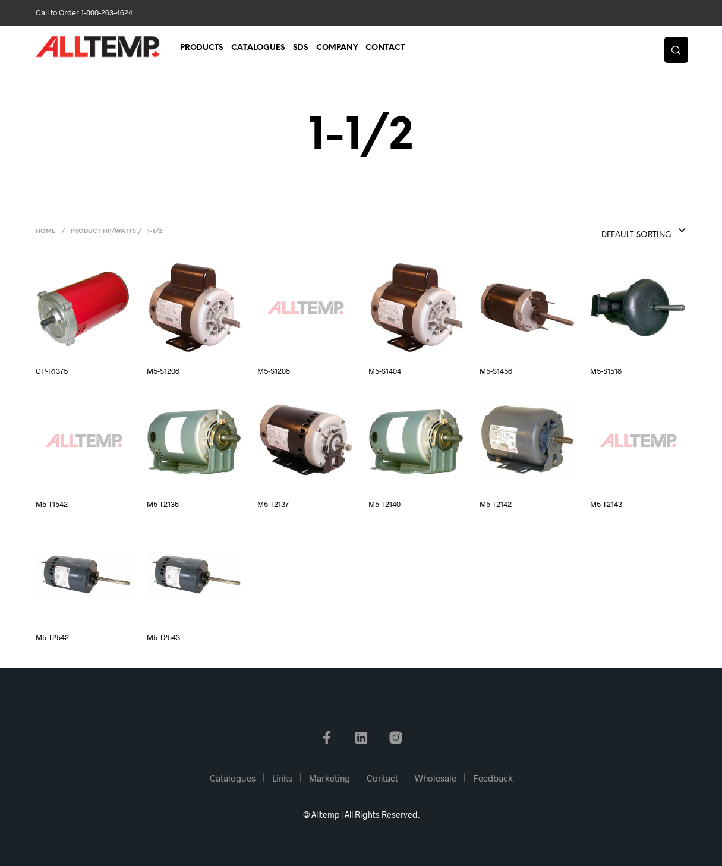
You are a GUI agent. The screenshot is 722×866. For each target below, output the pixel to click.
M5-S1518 (606, 371)
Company (337, 48)
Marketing (329, 778)
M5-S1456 (496, 371)
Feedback (493, 778)
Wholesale (435, 778)
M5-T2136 (163, 504)
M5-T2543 (163, 637)
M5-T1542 (52, 504)
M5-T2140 (384, 504)
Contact (385, 48)
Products (201, 48)
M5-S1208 (273, 371)
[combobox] (619, 231)
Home (45, 231)
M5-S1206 (163, 371)
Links (282, 778)
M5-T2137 (273, 504)
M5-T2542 (52, 637)
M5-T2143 (606, 504)
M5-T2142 (496, 504)
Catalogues (258, 48)
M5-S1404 (384, 371)
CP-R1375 (52, 371)
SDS (300, 48)
